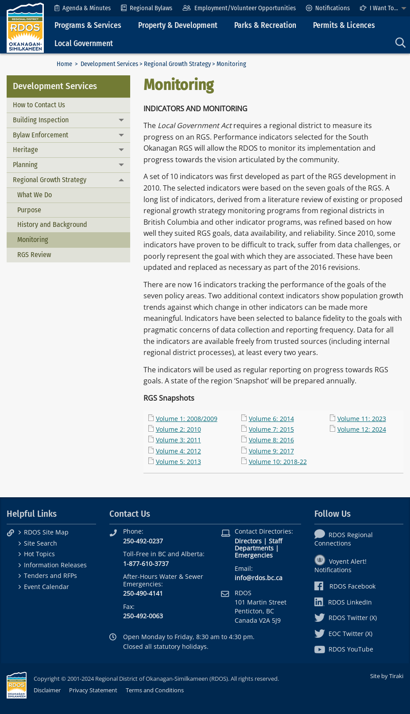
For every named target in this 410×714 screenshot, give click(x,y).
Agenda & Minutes (82, 8)
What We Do (34, 195)
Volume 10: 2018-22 (278, 461)
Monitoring (32, 239)
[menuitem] (82, 8)
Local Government (83, 43)
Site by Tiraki (386, 676)
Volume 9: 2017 (271, 451)
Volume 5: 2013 (178, 461)
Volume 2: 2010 (178, 429)
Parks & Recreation (265, 25)
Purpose (29, 210)
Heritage (25, 149)
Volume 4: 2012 (178, 451)
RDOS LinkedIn (343, 602)
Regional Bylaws (146, 8)
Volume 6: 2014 (271, 418)
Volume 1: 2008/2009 (186, 418)
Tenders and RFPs (50, 575)
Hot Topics (39, 554)
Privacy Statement (93, 690)
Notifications (328, 8)
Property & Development (177, 25)
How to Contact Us (39, 105)
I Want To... (379, 8)
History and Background (52, 224)
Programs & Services (87, 25)
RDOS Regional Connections (343, 539)
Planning (25, 164)
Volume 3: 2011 (178, 440)
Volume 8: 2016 (271, 440)
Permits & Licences (344, 25)
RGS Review (34, 254)
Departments (254, 548)
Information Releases (55, 565)
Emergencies (254, 555)
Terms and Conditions (155, 690)
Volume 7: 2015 (271, 429)
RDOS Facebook (345, 586)
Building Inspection (41, 120)
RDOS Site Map (46, 532)
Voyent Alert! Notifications (340, 565)
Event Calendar (46, 586)
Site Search (40, 543)
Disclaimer (47, 690)
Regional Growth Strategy (177, 64)
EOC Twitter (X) (343, 633)
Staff (275, 541)
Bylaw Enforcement (40, 135)
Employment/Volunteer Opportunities (238, 8)
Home (64, 64)
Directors (248, 541)
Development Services (109, 64)
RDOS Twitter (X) (345, 617)
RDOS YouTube (343, 649)
